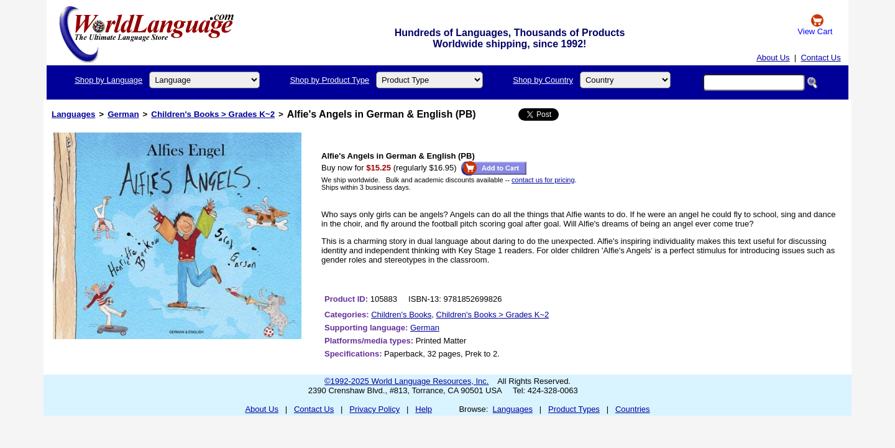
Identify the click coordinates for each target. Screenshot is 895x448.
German (123, 114)
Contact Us (820, 57)
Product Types (574, 409)
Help (423, 409)
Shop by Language (108, 80)
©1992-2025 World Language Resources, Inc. (406, 381)
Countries (632, 409)
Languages (73, 114)
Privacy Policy (374, 409)
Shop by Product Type (329, 80)
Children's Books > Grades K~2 (213, 114)
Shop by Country (543, 80)
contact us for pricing (543, 180)
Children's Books (401, 314)
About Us (772, 57)
